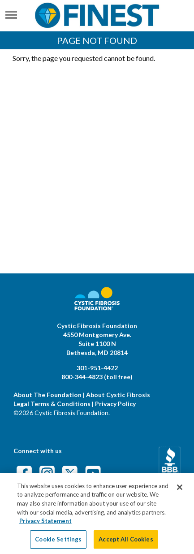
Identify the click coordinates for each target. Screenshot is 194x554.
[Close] (180, 491)
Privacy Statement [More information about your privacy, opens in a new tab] (45, 524)
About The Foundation (47, 394)
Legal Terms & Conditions (52, 403)
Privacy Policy (115, 403)
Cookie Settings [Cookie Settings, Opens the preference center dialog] (58, 542)
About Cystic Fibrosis (118, 394)
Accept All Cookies (126, 542)
